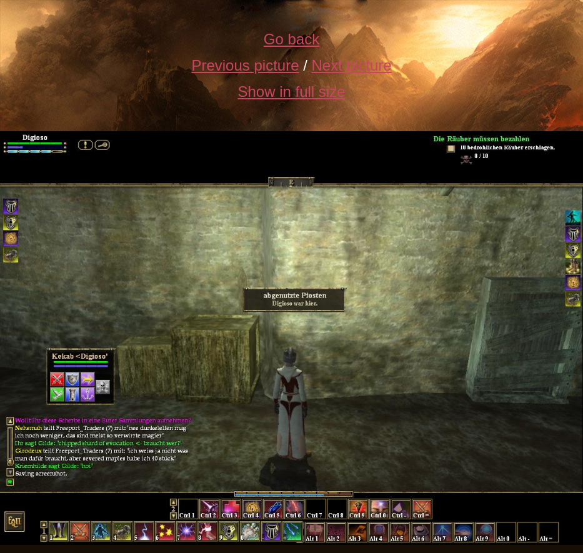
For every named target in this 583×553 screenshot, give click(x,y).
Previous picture (245, 65)
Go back (291, 39)
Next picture (352, 65)
